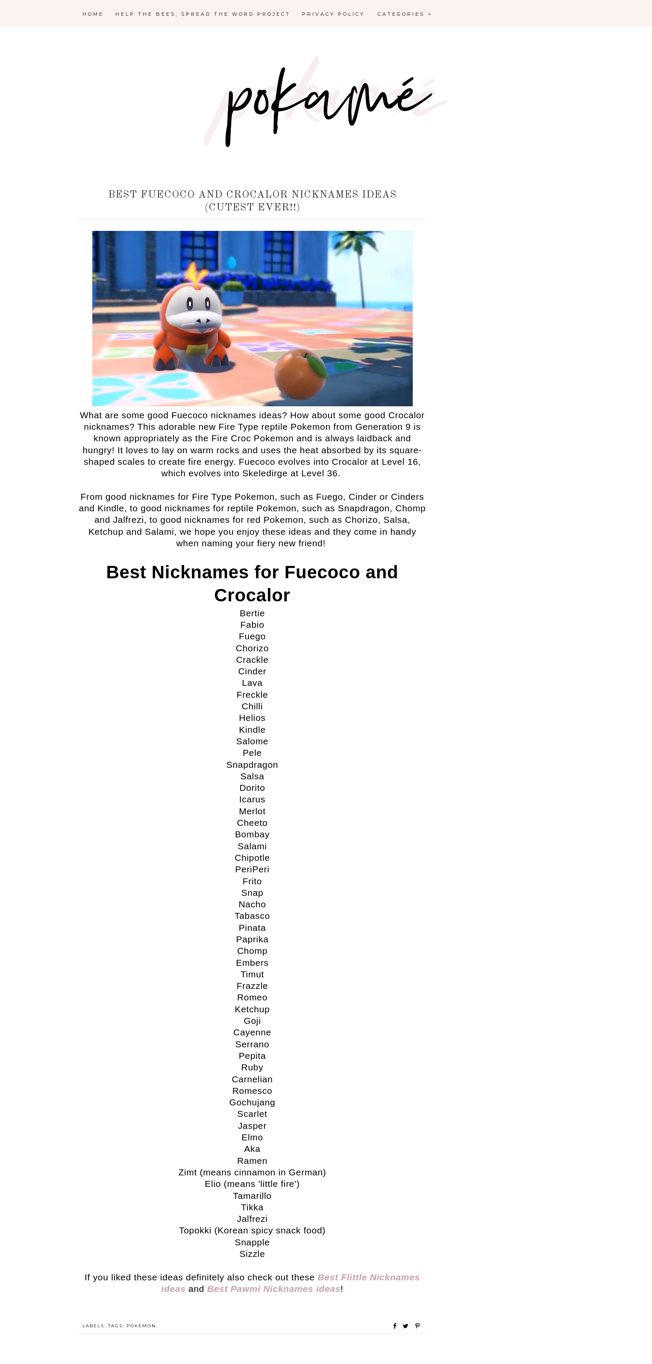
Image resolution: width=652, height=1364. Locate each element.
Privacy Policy (333, 14)
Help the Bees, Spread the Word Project (203, 14)
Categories (405, 14)
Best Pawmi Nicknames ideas (274, 1289)
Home (93, 14)
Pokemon (141, 1326)
